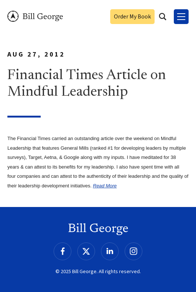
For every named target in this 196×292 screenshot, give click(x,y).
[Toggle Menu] (181, 16)
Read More (104, 186)
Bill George (35, 16)
